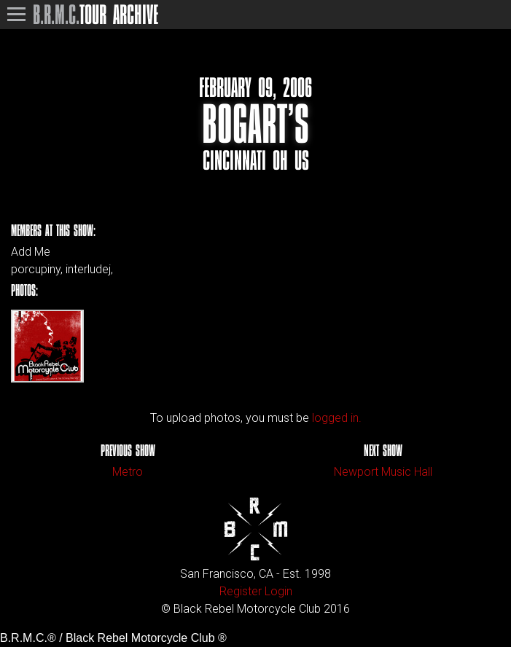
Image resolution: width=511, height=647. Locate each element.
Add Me (30, 252)
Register (240, 591)
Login (278, 591)
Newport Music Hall (383, 472)
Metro (127, 472)
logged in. (337, 418)
